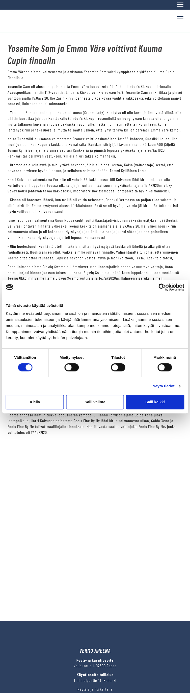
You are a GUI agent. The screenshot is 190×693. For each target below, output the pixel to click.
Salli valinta (95, 402)
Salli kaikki (155, 402)
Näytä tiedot (164, 386)
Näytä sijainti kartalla (95, 689)
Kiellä (35, 402)
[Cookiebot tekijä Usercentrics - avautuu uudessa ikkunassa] (162, 287)
